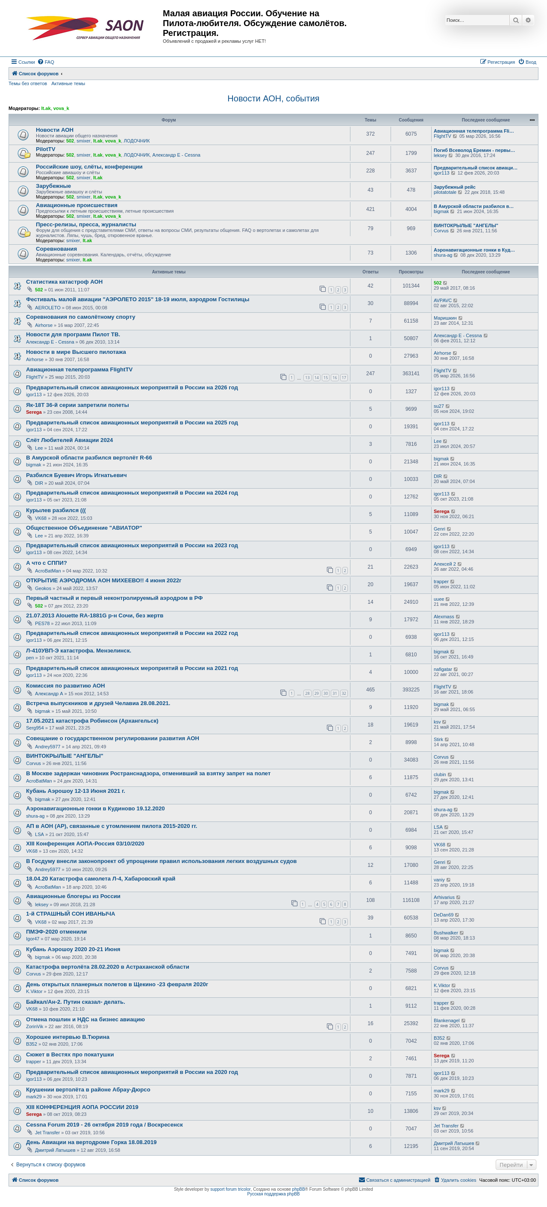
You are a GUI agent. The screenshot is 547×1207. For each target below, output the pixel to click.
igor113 (442, 172)
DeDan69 (443, 914)
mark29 (34, 1096)
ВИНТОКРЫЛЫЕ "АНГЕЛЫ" (466, 225)
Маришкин (445, 317)
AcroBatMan (48, 570)
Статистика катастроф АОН (64, 282)
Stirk (438, 739)
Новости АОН (55, 130)
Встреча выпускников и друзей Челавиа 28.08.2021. (98, 703)
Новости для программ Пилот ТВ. (73, 334)
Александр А (49, 693)
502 (70, 140)
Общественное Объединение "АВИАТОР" (84, 528)
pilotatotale (445, 192)
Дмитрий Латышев (55, 1150)
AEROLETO (48, 307)
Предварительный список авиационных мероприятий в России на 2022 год (132, 633)
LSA (39, 834)
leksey (440, 155)
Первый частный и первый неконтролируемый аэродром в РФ (114, 598)
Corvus (441, 230)
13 (307, 377)
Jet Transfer (47, 1132)
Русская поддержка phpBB (273, 1194)
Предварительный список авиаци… (476, 167)
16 (334, 377)
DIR (39, 483)
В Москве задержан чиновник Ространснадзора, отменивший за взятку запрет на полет (148, 773)
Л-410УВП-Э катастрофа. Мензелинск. (78, 650)
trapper (441, 581)
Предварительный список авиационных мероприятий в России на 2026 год (132, 387)
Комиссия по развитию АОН (65, 685)
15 (325, 377)
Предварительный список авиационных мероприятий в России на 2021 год (132, 668)
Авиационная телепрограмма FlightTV (79, 369)
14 (317, 377)
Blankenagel (447, 1020)
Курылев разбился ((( (56, 510)
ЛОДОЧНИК (137, 140)
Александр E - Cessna (176, 154)
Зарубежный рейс (455, 187)
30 (325, 693)
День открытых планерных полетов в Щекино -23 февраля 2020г (117, 984)
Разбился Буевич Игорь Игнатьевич (76, 475)
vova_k (61, 108)
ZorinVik (34, 1026)
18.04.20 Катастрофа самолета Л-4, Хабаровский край (100, 878)
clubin (440, 774)
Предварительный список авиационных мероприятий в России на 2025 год (132, 422)
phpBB (298, 1189)
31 (334, 693)
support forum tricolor (230, 1189)
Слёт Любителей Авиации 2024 (69, 440)
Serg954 (35, 727)
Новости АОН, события (273, 98)
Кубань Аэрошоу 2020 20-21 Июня (73, 949)
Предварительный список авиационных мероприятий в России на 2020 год (132, 1072)
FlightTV (442, 136)
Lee (39, 448)
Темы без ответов (28, 83)
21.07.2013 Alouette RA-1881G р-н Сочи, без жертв (94, 615)
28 (307, 693)
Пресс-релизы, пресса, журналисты (86, 224)
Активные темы (68, 83)
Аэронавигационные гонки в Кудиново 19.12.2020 (95, 808)
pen (30, 657)
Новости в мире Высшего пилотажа (76, 352)
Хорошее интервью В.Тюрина (67, 1037)
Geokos (43, 588)
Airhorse (44, 325)
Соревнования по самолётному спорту (80, 317)
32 (344, 693)
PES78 (42, 623)
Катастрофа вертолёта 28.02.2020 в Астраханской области (107, 967)
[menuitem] (45, 62)
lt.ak (45, 108)
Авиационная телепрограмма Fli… (474, 130)
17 (344, 377)
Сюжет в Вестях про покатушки (70, 1054)
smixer (83, 140)
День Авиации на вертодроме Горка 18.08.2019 (91, 1142)
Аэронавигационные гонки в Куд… (474, 249)
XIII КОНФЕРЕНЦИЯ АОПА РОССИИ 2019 (82, 1107)
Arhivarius (444, 897)
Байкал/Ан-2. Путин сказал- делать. (75, 1002)
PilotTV (45, 149)
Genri (439, 528)
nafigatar (443, 669)
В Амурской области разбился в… (474, 206)
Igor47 (32, 938)
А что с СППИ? (46, 563)
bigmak (441, 211)
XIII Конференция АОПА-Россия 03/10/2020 (85, 843)
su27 (439, 406)
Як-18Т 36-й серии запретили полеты (77, 405)
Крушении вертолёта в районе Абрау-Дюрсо (88, 1089)
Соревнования (56, 249)
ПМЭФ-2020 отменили (56, 931)
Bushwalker (446, 932)
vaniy (439, 879)
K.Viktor (34, 991)
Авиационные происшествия (77, 205)
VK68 (41, 518)
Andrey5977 (47, 746)
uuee (439, 599)
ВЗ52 (31, 1044)
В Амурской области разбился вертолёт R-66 (89, 457)
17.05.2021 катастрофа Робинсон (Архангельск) (92, 721)
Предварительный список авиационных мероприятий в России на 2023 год (132, 545)
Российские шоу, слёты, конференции (89, 166)
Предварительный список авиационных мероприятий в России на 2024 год (132, 492)
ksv (437, 721)
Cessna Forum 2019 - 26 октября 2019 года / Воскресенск (104, 1124)
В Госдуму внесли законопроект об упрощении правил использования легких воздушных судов (161, 861)
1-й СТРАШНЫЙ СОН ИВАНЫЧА (70, 913)
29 (317, 693)
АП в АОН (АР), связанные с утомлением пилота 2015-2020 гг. (111, 826)
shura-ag (443, 255)
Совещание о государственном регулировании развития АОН (112, 738)
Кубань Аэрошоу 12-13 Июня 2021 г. (75, 791)
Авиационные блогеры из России (73, 896)
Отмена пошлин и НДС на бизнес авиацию (85, 1019)
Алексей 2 (445, 563)
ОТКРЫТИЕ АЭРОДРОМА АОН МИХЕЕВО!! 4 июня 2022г (104, 580)
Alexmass (444, 616)
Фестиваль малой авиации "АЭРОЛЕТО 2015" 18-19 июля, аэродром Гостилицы (137, 299)
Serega (34, 412)
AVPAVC (443, 300)
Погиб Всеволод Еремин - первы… (474, 150)
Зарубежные (53, 186)
